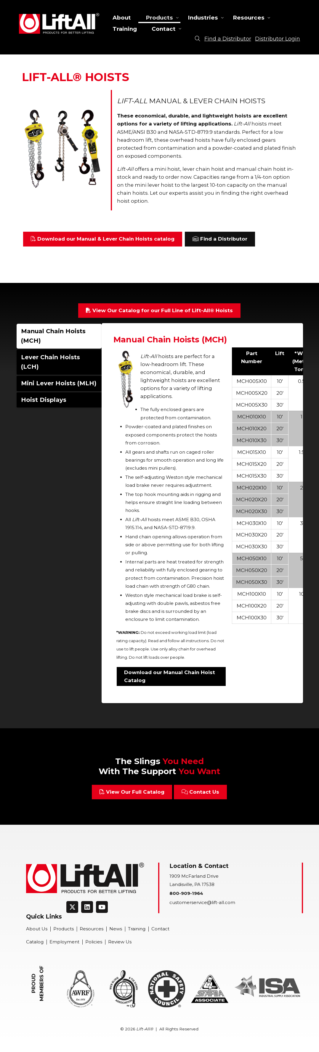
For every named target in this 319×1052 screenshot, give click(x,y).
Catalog (35, 942)
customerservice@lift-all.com (202, 902)
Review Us (120, 942)
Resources (249, 17)
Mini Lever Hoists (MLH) (59, 383)
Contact (164, 28)
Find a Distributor (220, 239)
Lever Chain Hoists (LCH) (50, 362)
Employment (64, 942)
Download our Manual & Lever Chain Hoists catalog (102, 239)
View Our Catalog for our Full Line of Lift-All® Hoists (159, 310)
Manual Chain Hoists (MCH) (53, 336)
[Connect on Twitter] (72, 907)
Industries (203, 17)
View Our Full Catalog (132, 792)
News (115, 929)
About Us (36, 929)
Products (159, 17)
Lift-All (59, 23)
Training (125, 28)
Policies (93, 942)
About (122, 17)
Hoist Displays (43, 399)
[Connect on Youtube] (102, 907)
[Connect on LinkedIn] (87, 907)
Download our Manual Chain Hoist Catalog (169, 676)
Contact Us (200, 792)
